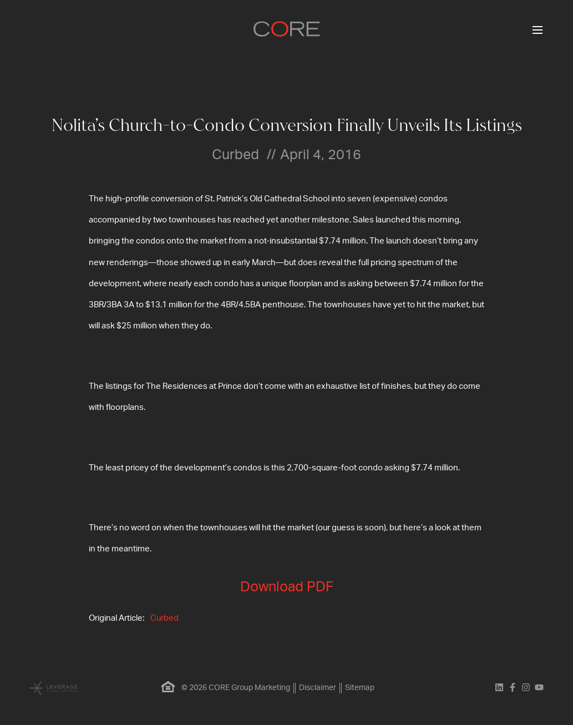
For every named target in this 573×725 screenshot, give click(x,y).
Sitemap (359, 688)
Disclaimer (317, 688)
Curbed (164, 618)
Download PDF (286, 587)
